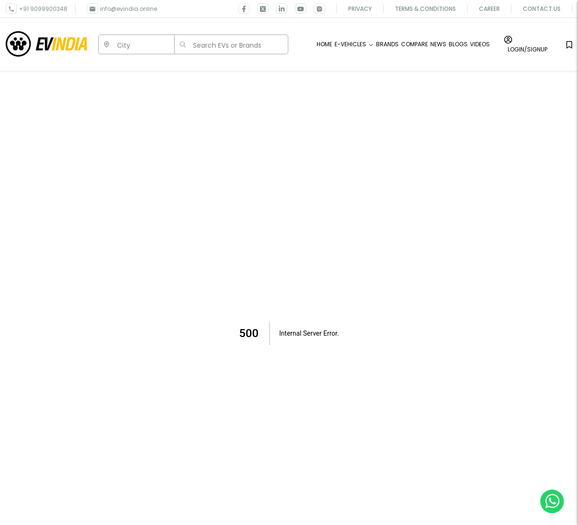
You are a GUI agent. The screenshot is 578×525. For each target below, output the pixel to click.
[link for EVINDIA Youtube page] (296, 8)
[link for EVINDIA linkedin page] (277, 8)
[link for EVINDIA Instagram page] (315, 8)
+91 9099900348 (43, 9)
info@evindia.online (128, 9)
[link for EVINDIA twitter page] (259, 8)
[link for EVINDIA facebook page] (244, 8)
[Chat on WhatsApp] (552, 501)
